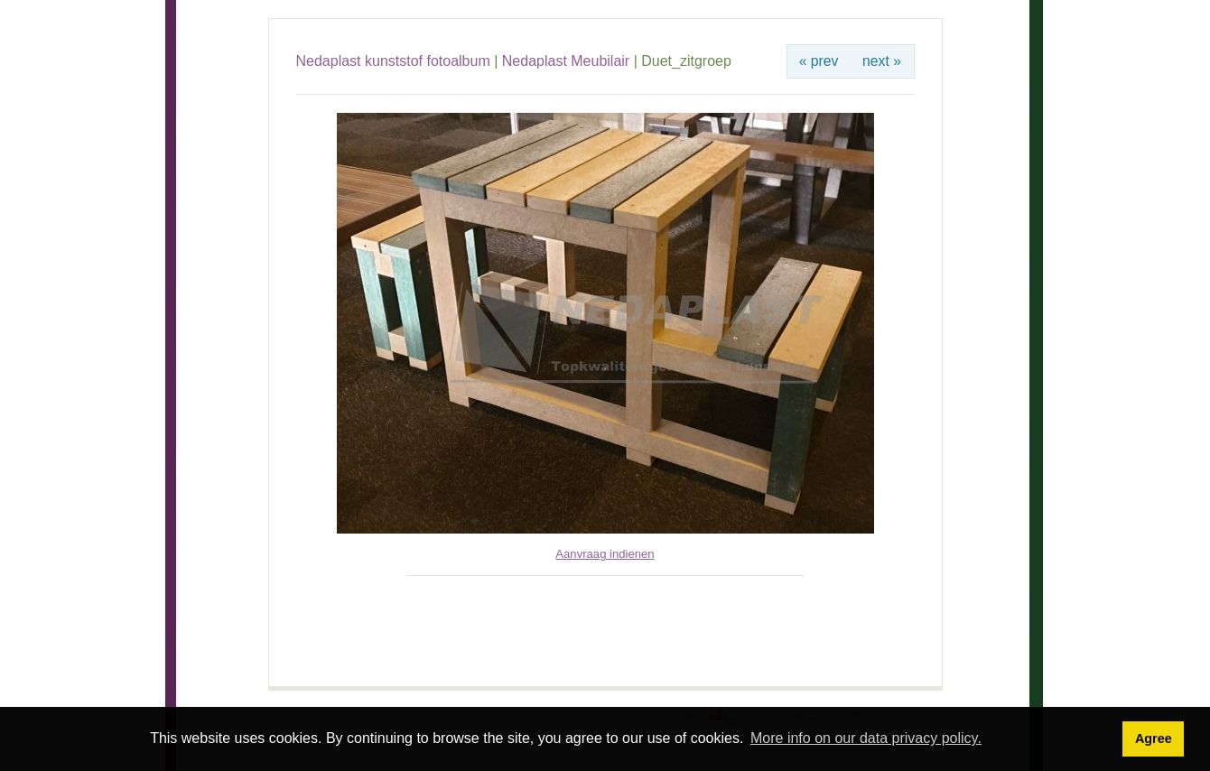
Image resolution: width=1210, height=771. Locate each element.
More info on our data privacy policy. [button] (866, 738)
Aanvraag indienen (604, 554)
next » (881, 61)
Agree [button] (1153, 738)
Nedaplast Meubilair (565, 61)
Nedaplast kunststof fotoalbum (393, 61)
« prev (819, 61)
